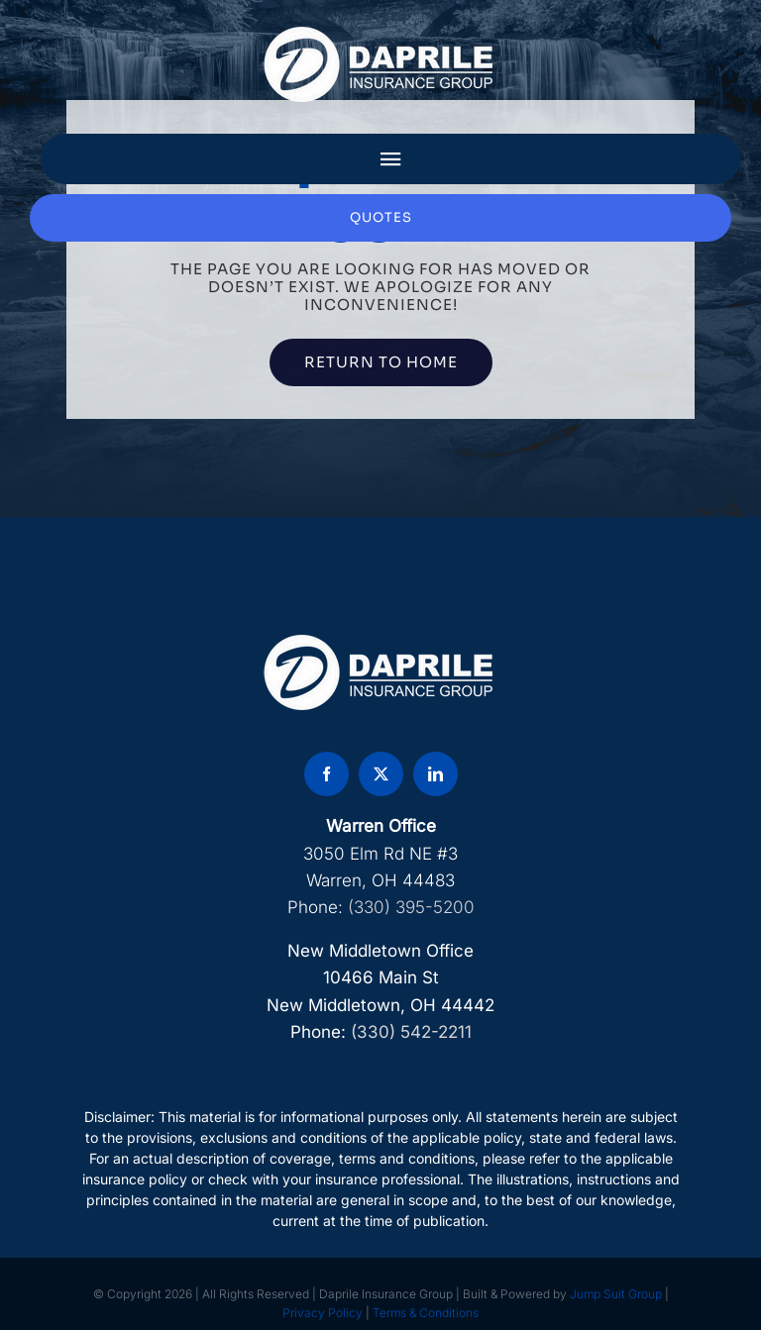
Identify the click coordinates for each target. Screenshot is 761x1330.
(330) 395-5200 (411, 907)
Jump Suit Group (616, 1293)
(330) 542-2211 (411, 1032)
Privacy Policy (322, 1312)
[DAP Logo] (380, 33)
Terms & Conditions (426, 1312)
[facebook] (326, 774)
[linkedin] (435, 774)
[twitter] (381, 774)
